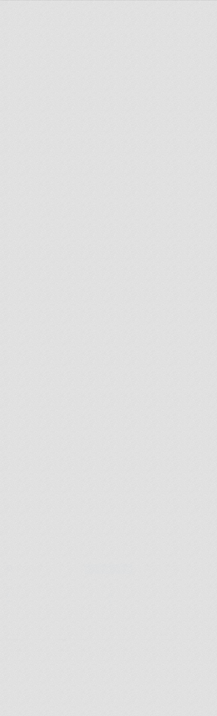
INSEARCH (19, 593)
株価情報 (115, 643)
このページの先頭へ (188, 619)
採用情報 (192, 225)
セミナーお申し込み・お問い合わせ (165, 188)
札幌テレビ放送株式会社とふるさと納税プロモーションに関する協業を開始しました (133, 528)
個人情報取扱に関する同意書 (22, 648)
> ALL (152, 490)
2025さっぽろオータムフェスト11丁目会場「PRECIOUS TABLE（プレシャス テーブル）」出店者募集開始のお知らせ (134, 503)
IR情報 (61, 638)
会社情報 (11, 638)
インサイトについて (138, 223)
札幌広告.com (21, 599)
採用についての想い (17, 643)
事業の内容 (63, 648)
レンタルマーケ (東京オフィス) (134, 599)
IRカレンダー (115, 648)
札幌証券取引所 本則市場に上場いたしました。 (133, 516)
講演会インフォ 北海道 (129, 593)
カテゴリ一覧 (167, 638)
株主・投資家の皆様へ (70, 643)
